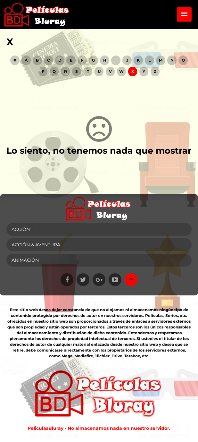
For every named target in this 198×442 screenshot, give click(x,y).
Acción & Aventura (36, 245)
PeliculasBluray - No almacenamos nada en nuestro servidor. (99, 428)
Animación (25, 260)
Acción (21, 229)
